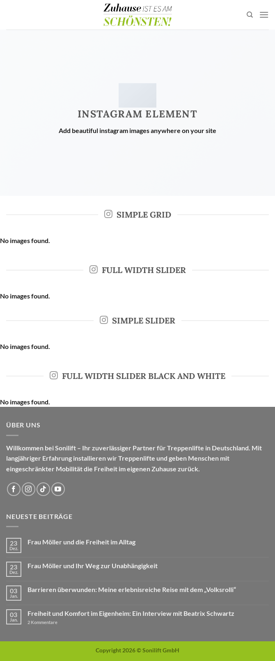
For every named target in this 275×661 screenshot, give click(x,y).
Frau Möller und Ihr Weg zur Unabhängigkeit (93, 565)
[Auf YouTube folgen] (58, 489)
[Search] (250, 15)
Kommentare (42, 622)
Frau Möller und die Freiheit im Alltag (81, 542)
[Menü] (264, 15)
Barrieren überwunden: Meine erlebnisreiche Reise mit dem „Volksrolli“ (132, 589)
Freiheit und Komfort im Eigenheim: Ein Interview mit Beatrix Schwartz (131, 613)
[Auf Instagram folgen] (28, 489)
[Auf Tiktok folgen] (43, 489)
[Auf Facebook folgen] (14, 489)
